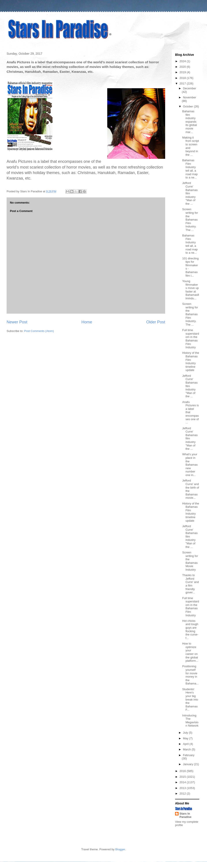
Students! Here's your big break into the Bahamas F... (190, 700)
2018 (183, 78)
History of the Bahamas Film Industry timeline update (190, 361)
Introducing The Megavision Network (190, 720)
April (186, 744)
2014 (183, 782)
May (186, 738)
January (188, 764)
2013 (183, 788)
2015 (183, 776)
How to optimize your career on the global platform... (190, 652)
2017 (183, 83)
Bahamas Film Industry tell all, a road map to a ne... (190, 169)
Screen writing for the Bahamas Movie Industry (190, 561)
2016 (183, 771)
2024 (183, 61)
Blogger (120, 849)
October (188, 106)
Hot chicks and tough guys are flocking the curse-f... (190, 629)
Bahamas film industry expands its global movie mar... (189, 122)
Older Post (155, 322)
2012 (183, 793)
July (186, 732)
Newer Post (17, 322)
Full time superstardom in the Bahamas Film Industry (190, 338)
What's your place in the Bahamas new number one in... (190, 465)
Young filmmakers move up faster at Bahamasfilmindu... (190, 289)
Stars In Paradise (185, 815)
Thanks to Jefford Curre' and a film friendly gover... (190, 583)
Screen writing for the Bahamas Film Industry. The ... (190, 220)
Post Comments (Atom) (39, 331)
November (189, 97)
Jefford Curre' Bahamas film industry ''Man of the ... (190, 193)
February (188, 755)
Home (86, 322)
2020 (183, 66)
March (187, 749)
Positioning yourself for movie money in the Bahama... (190, 675)
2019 (183, 72)
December (189, 88)
